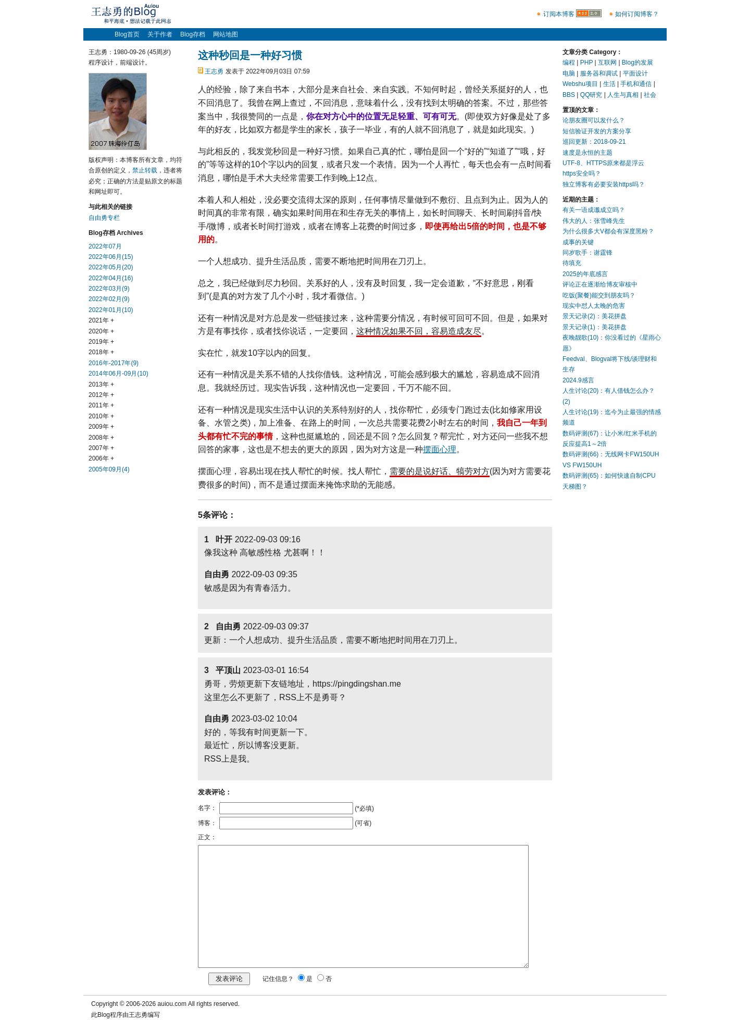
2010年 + (101, 416)
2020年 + (101, 331)
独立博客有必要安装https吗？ (603, 184)
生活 (609, 84)
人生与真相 (623, 94)
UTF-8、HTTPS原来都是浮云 (603, 163)
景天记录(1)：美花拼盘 (594, 327)
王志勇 (214, 71)
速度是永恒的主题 (587, 152)
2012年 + (101, 395)
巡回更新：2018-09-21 (594, 141)
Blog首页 (127, 34)
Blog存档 (192, 34)
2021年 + (101, 320)
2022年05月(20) (111, 267)
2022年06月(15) (111, 256)
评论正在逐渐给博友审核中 (600, 284)
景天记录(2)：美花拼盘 (594, 316)
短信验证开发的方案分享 (596, 131)
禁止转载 (144, 170)
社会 (650, 94)
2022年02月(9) (109, 299)
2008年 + (101, 437)
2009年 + (101, 426)
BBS (568, 94)
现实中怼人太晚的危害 (593, 305)
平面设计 (635, 73)
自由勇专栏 (104, 217)
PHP (586, 62)
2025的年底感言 (585, 274)
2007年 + (101, 448)
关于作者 (159, 34)
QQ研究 (591, 94)
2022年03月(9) (109, 288)
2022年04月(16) (111, 278)
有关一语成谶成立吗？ (593, 210)
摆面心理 (439, 449)
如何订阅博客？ (637, 14)
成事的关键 (578, 242)
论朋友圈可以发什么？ (593, 120)
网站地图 (225, 34)
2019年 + (101, 341)
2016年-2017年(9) (114, 363)
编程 (568, 62)
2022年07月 (105, 246)
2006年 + (101, 458)
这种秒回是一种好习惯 (250, 55)
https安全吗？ (581, 173)
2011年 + (101, 405)
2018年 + (101, 352)
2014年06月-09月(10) (118, 373)
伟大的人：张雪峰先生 (593, 221)
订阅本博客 (558, 14)
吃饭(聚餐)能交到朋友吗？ (598, 295)
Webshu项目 (580, 84)
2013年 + (101, 384)
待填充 (571, 263)
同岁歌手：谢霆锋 (587, 252)
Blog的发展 (637, 62)
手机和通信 (636, 84)
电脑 (568, 73)
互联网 (607, 62)
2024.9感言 (578, 380)
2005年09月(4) (109, 469)
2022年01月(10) (111, 310)
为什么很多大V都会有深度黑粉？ (608, 231)
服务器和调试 (599, 73)
